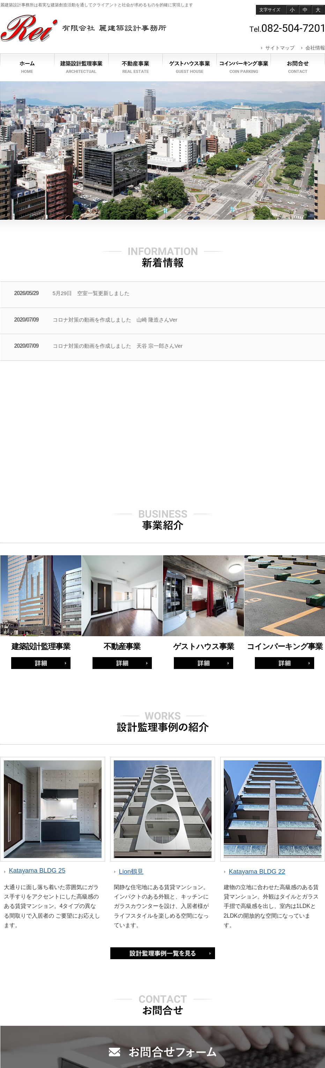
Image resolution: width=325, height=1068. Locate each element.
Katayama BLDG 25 (37, 870)
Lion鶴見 (131, 871)
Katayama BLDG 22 (257, 871)
